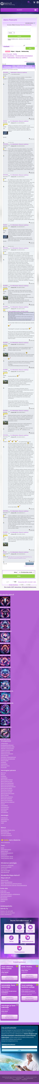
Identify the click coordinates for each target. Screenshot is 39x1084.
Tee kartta (4, 810)
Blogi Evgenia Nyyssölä (7, 793)
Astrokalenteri (5, 807)
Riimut (3, 774)
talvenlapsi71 (6, 72)
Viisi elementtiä (5, 870)
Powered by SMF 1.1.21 (23, 582)
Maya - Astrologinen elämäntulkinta (11, 883)
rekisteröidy (28, 24)
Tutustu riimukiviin (6, 835)
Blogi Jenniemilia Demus (8, 786)
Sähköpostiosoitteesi (8, 1044)
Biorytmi (3, 773)
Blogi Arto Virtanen (6, 798)
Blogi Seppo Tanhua (7, 779)
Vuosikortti (4, 854)
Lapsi (2, 823)
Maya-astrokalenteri (6, 882)
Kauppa (2, 901)
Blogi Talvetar (5, 795)
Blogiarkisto (3, 897)
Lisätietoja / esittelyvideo (9, 978)
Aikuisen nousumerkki (7, 748)
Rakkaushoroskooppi (7, 753)
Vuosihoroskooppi (6, 867)
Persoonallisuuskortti (7, 853)
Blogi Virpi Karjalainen (7, 785)
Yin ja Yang (4, 868)
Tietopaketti (4, 805)
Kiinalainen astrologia (7, 865)
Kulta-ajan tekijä (5, 892)
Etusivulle (4, 767)
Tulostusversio (31, 63)
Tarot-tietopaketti (6, 849)
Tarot (2, 848)
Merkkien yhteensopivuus (8, 757)
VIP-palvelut (4, 812)
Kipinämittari (4, 755)
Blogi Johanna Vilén (6, 781)
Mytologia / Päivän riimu (8, 830)
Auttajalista (4, 764)
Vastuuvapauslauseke (28, 1078)
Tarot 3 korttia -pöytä (7, 858)
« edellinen (26, 61)
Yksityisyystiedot (16, 1079)
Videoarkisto (4, 899)
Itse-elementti (5, 872)
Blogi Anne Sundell (6, 791)
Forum (3, 803)
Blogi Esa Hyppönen (7, 790)
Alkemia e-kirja (5, 765)
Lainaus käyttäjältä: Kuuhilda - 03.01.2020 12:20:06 (18, 311)
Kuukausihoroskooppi (7, 745)
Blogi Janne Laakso (6, 788)
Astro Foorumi (10, 20)
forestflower (6, 306)
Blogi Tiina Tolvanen (6, 800)
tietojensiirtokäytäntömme (9, 1041)
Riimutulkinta (5, 831)
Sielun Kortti (4, 851)
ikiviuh (5, 552)
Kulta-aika (3, 891)
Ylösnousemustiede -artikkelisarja (10, 894)
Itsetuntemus (5, 819)
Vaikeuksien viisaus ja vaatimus (17, 57)
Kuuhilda (5, 285)
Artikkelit (3, 762)
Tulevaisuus (4, 817)
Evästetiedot (24, 1079)
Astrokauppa (4, 809)
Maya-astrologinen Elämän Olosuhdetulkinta (14, 885)
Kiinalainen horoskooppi (8, 759)
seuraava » (32, 61)
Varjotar (5, 121)
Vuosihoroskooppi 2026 (7, 746)
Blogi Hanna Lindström (7, 802)
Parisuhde (4, 821)
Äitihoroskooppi (5, 752)
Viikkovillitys (4, 743)
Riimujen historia (6, 833)
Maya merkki (4, 760)
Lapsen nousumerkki (7, 750)
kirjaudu (22, 24)
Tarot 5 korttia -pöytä (7, 856)
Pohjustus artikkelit (6, 896)
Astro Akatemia (5, 842)
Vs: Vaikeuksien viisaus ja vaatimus (19, 121)
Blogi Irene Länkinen (7, 797)
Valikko (19, 9)
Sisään (30, 2)
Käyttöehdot (18, 1078)
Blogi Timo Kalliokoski (7, 783)
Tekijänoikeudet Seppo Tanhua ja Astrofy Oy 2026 (13, 1077)
